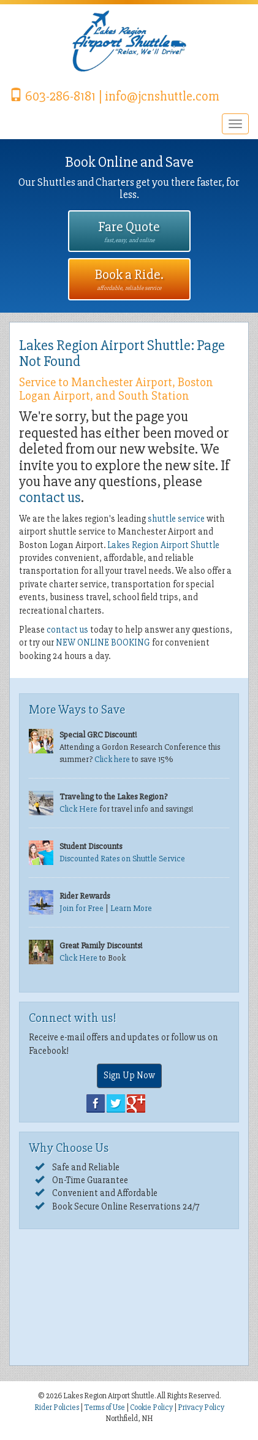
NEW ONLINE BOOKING (103, 642)
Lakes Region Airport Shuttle (163, 544)
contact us (50, 497)
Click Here (78, 809)
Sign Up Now (129, 1075)
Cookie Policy (151, 1407)
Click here (112, 759)
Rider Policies (57, 1407)
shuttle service (176, 518)
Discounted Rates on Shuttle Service (122, 858)
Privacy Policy (201, 1407)
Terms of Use (104, 1407)
